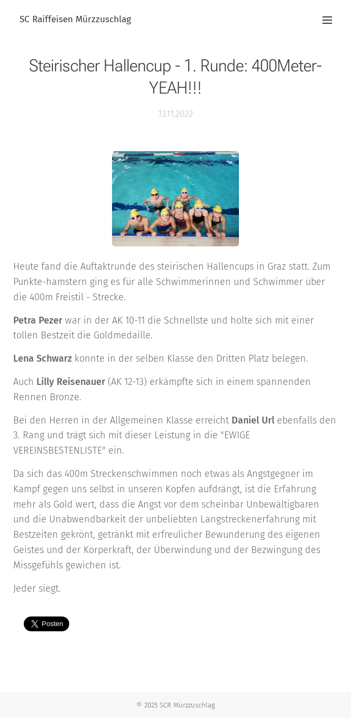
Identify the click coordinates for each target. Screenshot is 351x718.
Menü (327, 20)
